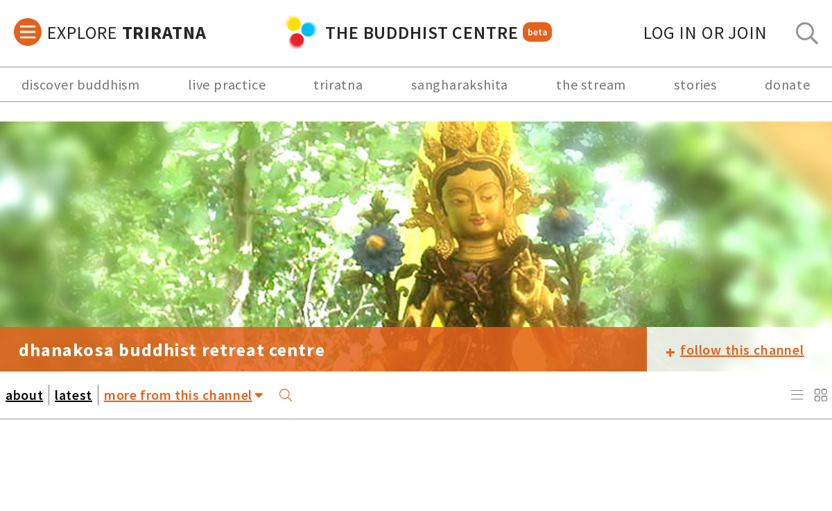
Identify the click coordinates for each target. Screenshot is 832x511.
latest (73, 394)
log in (705, 32)
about (24, 394)
